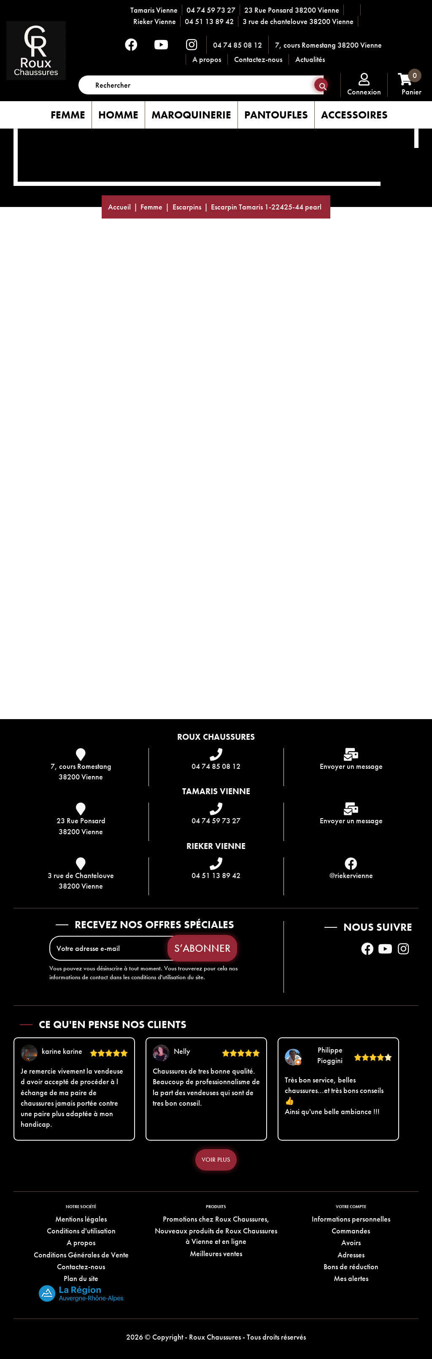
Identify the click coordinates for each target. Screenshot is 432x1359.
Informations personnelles (351, 1219)
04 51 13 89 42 (209, 21)
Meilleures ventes (216, 1253)
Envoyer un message (351, 766)
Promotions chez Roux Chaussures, (216, 1219)
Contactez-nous (258, 59)
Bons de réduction (351, 1266)
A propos (206, 59)
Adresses (351, 1255)
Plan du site (81, 1278)
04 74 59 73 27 (210, 10)
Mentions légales (81, 1219)
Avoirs (351, 1242)
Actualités (310, 59)
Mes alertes (351, 1278)
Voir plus (216, 1159)
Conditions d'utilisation (81, 1230)
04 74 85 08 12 (237, 45)
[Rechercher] (201, 84)
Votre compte (351, 1206)
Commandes (351, 1230)
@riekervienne (351, 875)
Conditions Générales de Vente (81, 1255)
